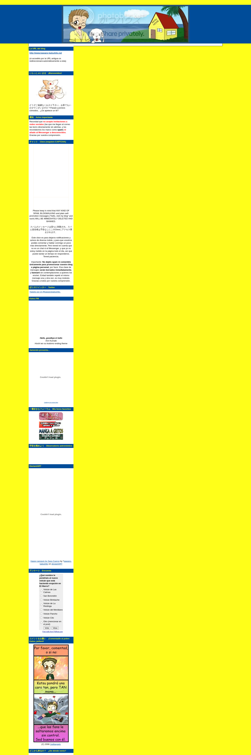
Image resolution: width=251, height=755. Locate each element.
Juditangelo (55, 744)
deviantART (57, 564)
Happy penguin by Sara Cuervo (45, 561)
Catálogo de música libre (51, 402)
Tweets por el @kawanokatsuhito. (45, 292)
